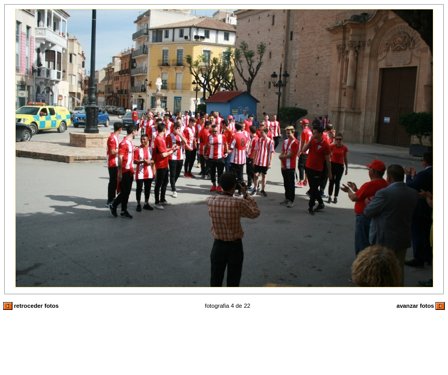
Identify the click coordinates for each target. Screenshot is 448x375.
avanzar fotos (420, 306)
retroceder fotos (31, 306)
